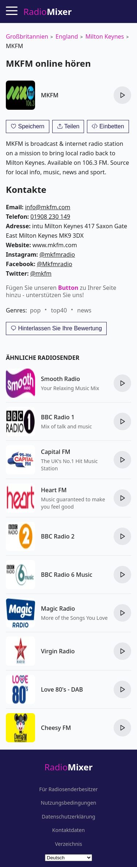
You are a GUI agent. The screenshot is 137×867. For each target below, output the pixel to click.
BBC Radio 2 (58, 536)
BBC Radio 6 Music (66, 575)
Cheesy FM (56, 728)
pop (35, 310)
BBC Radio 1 (58, 417)
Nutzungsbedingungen (68, 803)
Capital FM (55, 452)
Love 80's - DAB (62, 689)
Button (68, 288)
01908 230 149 (50, 217)
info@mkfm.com (47, 207)
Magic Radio (58, 608)
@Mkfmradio (54, 264)
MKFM (49, 95)
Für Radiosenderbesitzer (68, 789)
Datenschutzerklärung (68, 816)
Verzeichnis (68, 844)
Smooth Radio (60, 379)
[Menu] (12, 10)
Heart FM (54, 490)
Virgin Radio (58, 651)
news (84, 310)
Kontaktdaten (68, 830)
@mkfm (41, 273)
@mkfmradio (57, 254)
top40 (59, 310)
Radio (68, 767)
